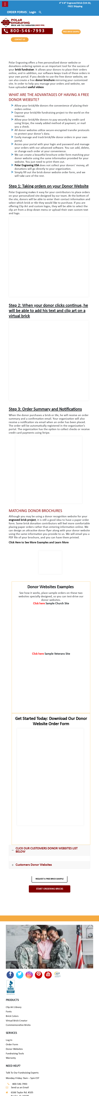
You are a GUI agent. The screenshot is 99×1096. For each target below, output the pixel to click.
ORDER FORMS (17, 12)
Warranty (11, 1058)
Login (32, 12)
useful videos (36, 87)
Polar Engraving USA (27, 165)
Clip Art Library (13, 1007)
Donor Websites (14, 1049)
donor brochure (45, 80)
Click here (39, 603)
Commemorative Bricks (18, 1025)
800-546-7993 (24, 31)
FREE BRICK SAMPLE (71, 32)
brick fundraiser (24, 69)
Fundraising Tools (15, 1053)
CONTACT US (20, 39)
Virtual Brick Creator (16, 1020)
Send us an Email (20, 1087)
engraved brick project (22, 520)
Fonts (9, 1011)
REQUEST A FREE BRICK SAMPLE (49, 879)
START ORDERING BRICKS (49, 889)
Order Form (12, 1044)
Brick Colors (12, 1016)
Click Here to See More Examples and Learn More (39, 542)
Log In (9, 1040)
